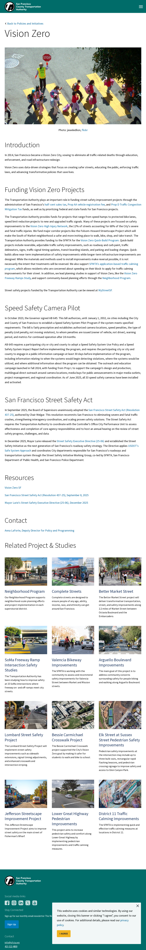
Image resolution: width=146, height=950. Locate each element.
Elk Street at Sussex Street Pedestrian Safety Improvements (119, 739)
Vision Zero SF (13, 487)
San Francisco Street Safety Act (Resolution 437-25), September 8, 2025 (46, 495)
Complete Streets (66, 591)
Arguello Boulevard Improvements (115, 662)
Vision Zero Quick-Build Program (100, 240)
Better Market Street (116, 591)
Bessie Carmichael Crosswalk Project (67, 737)
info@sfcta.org (12, 942)
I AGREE (64, 933)
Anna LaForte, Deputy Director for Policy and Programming (39, 530)
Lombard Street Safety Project (24, 737)
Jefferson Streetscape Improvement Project (23, 816)
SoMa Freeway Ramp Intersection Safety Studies (22, 665)
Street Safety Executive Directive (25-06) (80, 441)
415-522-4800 (11, 946)
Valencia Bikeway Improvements (66, 662)
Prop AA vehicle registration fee (86, 204)
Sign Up (11, 924)
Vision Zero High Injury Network (49, 226)
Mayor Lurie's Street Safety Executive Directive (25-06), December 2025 (46, 502)
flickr (85, 130)
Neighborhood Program (116, 278)
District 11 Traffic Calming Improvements (119, 816)
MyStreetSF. (105, 290)
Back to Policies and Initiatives (24, 23)
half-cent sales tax (55, 204)
